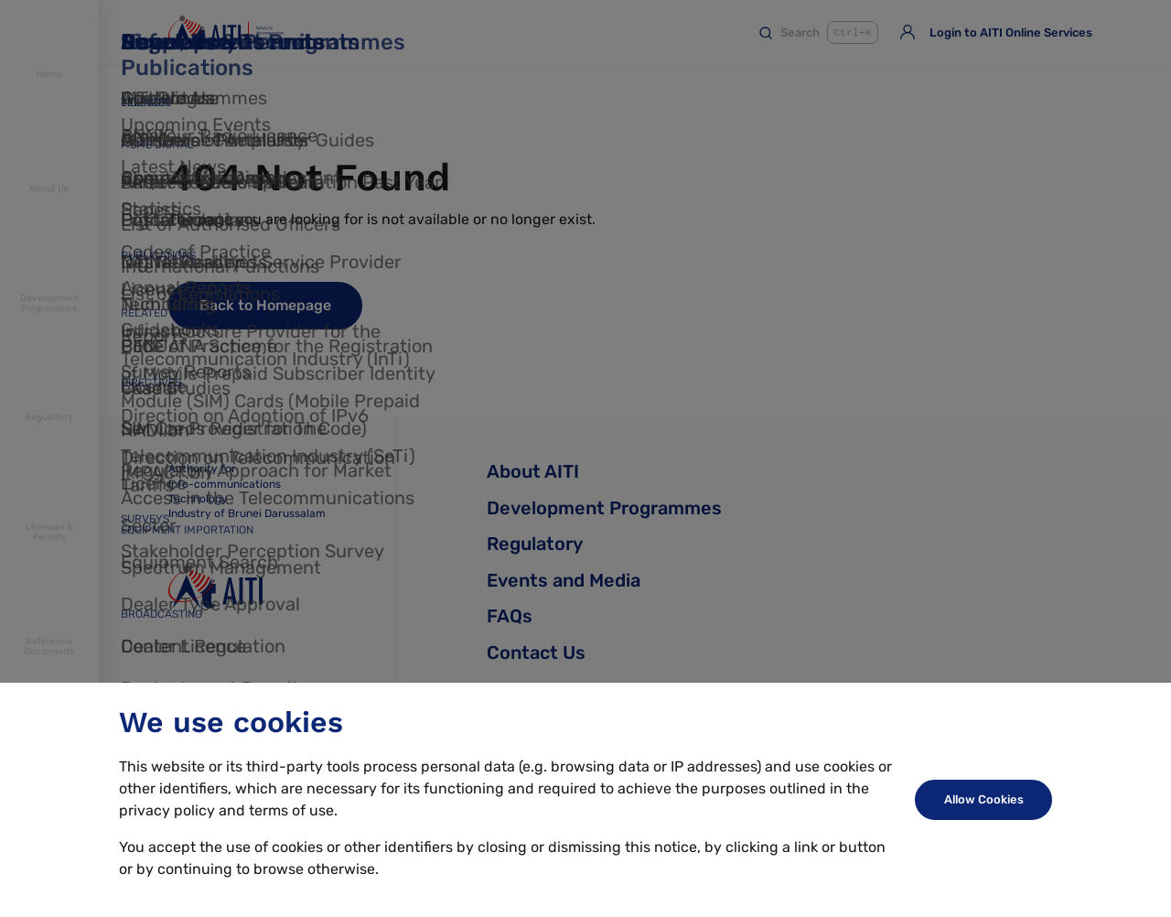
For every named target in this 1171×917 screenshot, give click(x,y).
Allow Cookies (984, 799)
